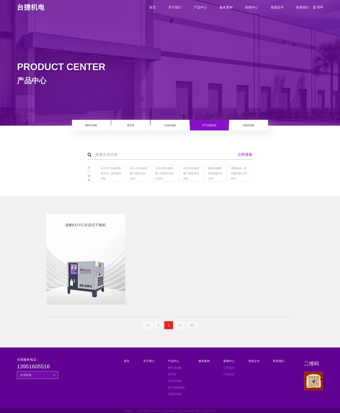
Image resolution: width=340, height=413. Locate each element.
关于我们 (166, 10)
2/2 (193, 325)
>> (180, 325)
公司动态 (229, 366)
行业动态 (229, 373)
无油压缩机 (170, 127)
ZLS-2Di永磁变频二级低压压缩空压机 (163, 174)
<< (146, 325)
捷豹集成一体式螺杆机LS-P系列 (239, 174)
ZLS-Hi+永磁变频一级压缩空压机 (137, 174)
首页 (144, 10)
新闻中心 (243, 10)
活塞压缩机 (269, 127)
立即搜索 (245, 155)
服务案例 (217, 10)
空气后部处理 (219, 127)
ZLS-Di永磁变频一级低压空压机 (190, 174)
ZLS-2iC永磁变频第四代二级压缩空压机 (110, 174)
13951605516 (33, 366)
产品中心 (192, 10)
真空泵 (120, 127)
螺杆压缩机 (70, 127)
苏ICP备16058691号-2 (150, 409)
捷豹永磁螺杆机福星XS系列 (214, 174)
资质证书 (269, 10)
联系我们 (294, 10)
